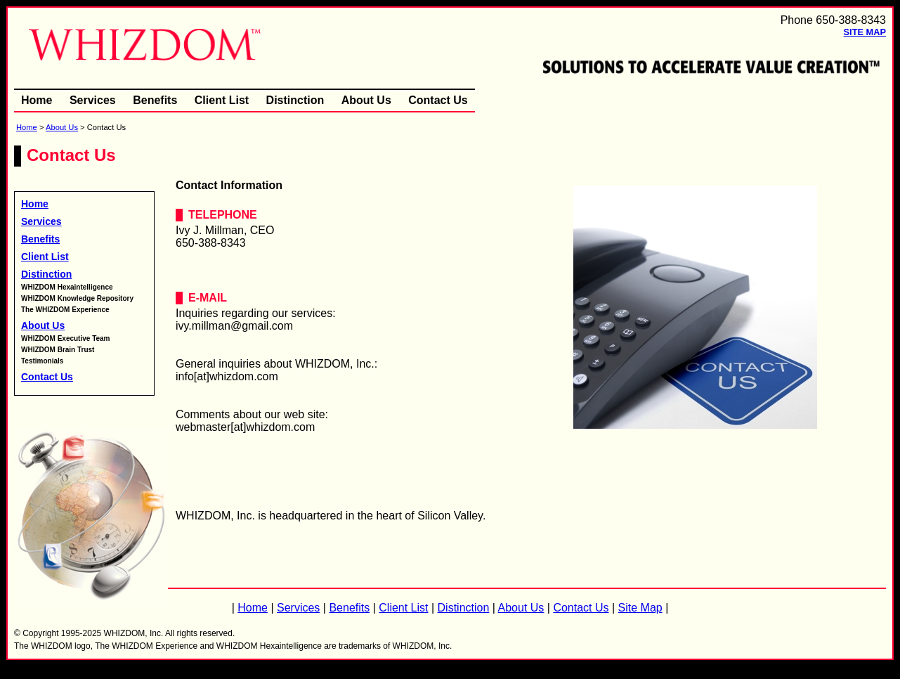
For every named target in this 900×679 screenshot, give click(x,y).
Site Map (865, 32)
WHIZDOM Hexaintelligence (67, 287)
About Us (366, 100)
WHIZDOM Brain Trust (57, 350)
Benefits (155, 100)
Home (36, 100)
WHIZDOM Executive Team (65, 338)
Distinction (295, 100)
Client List (222, 100)
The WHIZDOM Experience (65, 309)
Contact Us (437, 100)
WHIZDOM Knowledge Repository (77, 298)
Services (93, 100)
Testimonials (42, 361)
